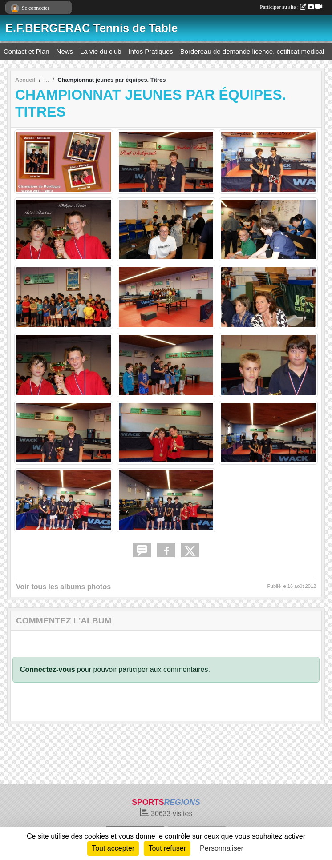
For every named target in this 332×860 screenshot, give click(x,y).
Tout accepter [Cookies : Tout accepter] (113, 848)
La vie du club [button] (100, 51)
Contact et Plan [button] (26, 51)
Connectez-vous (47, 669)
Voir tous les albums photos (63, 587)
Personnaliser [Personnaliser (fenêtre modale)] (221, 848)
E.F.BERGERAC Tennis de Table (91, 28)
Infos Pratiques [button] (151, 51)
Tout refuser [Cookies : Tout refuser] (167, 848)
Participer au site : (291, 7)
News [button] (65, 51)
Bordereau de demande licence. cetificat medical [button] (252, 51)
